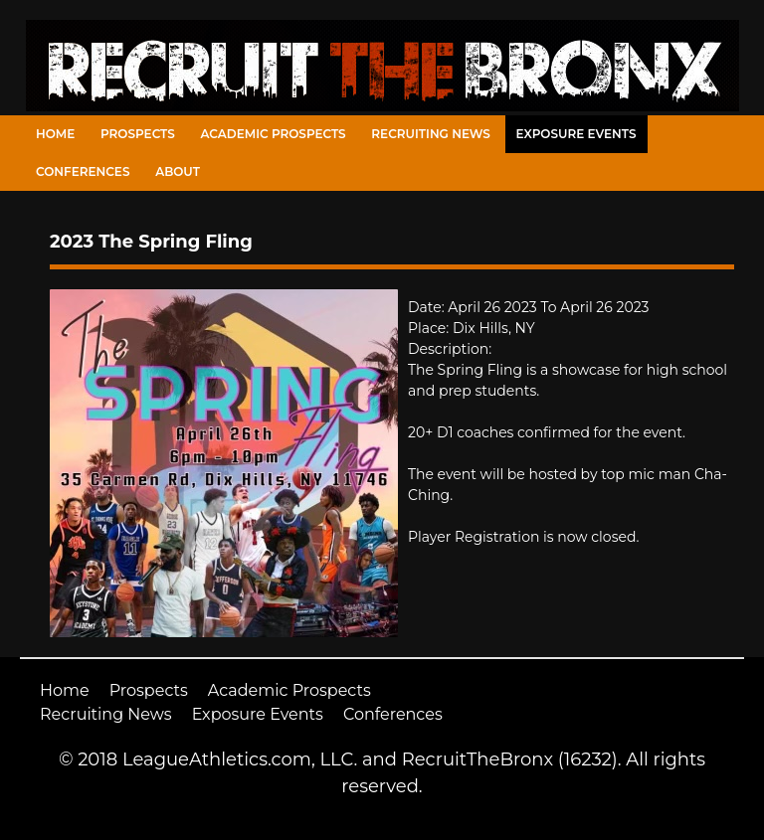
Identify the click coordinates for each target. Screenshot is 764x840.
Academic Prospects (272, 133)
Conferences (82, 171)
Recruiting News (430, 133)
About (177, 171)
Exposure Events (576, 133)
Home (55, 133)
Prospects (137, 133)
